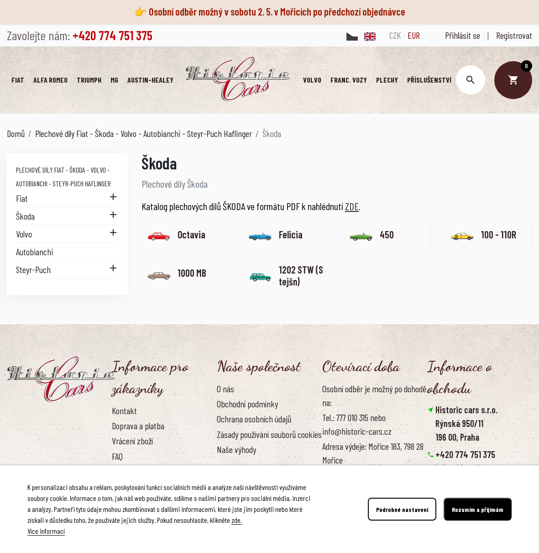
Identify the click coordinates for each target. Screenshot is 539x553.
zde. (236, 520)
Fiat (22, 198)
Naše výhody (236, 449)
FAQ (117, 456)
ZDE (352, 206)
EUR (414, 35)
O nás (225, 388)
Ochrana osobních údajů (254, 418)
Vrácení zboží (132, 440)
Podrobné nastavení (402, 509)
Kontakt (124, 410)
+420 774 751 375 (465, 454)
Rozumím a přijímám (477, 509)
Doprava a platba (138, 425)
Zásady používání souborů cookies (269, 434)
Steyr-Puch (33, 269)
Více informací (46, 531)
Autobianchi (34, 251)
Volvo (24, 233)
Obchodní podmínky (247, 403)
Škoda (25, 216)
